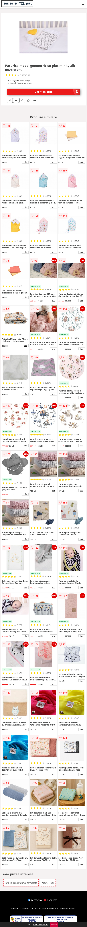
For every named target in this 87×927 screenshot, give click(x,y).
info (25, 162)
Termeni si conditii (20, 908)
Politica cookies (67, 908)
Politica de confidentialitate (44, 908)
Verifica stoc (57, 92)
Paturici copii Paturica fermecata (21, 882)
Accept (54, 924)
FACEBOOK (35, 900)
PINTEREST (50, 900)
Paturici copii (47, 882)
